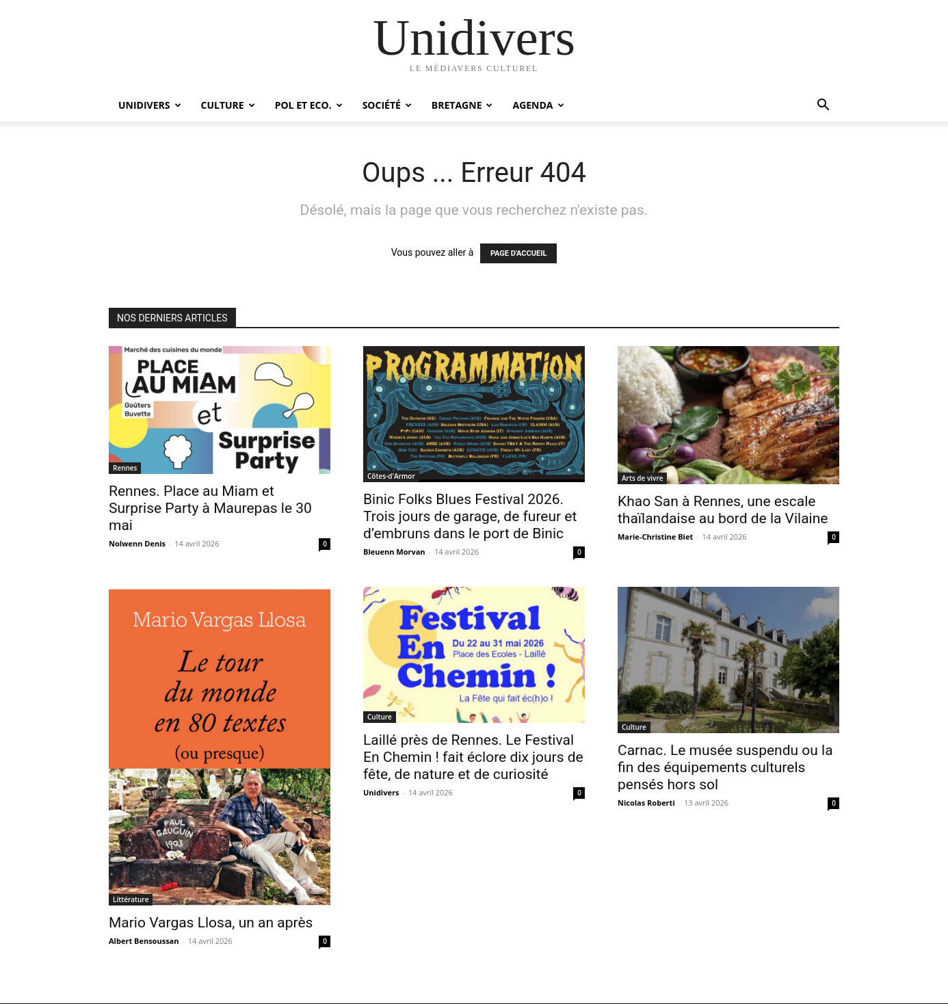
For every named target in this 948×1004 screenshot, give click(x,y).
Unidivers (149, 104)
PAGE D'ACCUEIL (518, 253)
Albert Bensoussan (144, 941)
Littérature (130, 899)
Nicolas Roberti (646, 802)
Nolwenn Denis (137, 543)
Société (387, 104)
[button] (822, 106)
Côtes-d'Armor (391, 476)
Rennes (125, 468)
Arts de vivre (642, 478)
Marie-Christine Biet (655, 536)
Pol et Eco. (309, 104)
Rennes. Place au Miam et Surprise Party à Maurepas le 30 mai (210, 508)
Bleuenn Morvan (394, 551)
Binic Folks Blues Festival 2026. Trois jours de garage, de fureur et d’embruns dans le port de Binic (470, 516)
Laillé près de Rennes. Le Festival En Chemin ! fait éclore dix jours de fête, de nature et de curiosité (473, 757)
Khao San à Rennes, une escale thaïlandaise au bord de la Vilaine (723, 510)
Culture (228, 104)
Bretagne (462, 104)
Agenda (538, 104)
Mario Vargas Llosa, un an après (211, 922)
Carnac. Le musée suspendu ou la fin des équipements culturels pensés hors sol (725, 767)
